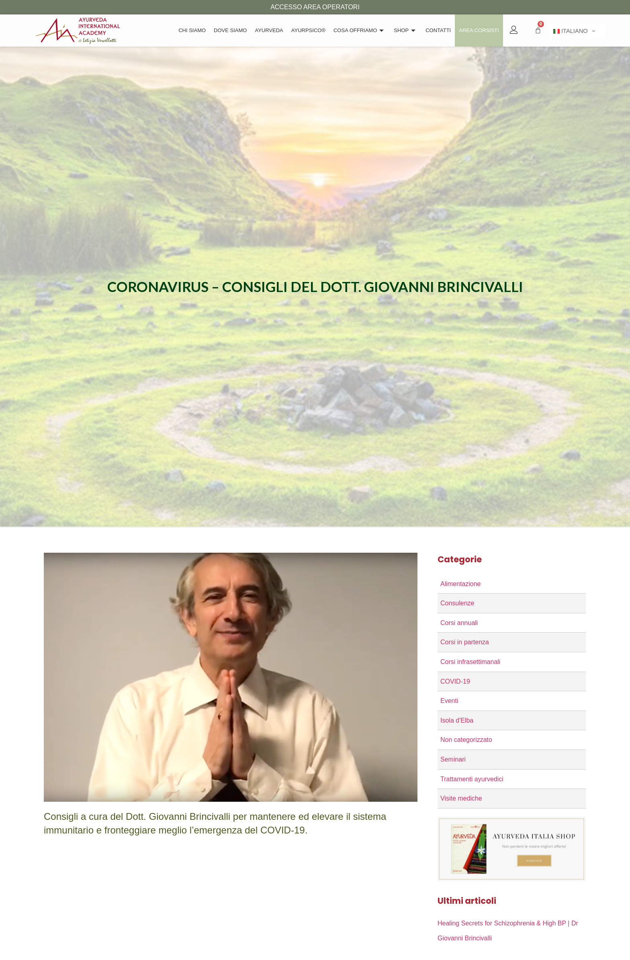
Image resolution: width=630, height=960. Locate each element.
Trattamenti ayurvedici (471, 779)
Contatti (438, 30)
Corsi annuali (459, 622)
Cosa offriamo (359, 30)
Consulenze (457, 603)
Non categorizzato (466, 739)
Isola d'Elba (456, 720)
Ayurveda (269, 30)
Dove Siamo (230, 30)
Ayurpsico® (308, 30)
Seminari (453, 759)
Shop (405, 30)
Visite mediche (461, 798)
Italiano (570, 31)
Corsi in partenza (464, 642)
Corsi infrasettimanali (470, 661)
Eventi (449, 700)
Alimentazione (460, 583)
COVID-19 (455, 681)
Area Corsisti (479, 30)
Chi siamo (192, 30)
